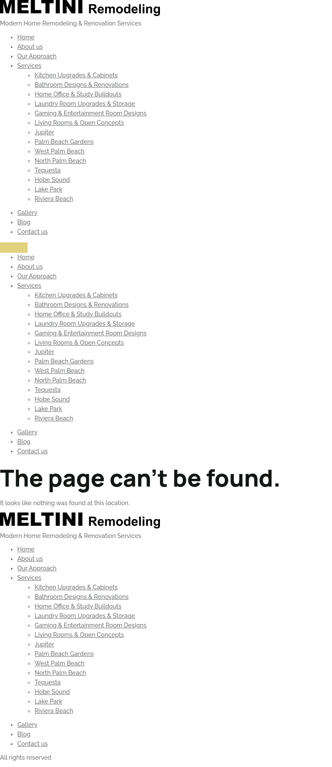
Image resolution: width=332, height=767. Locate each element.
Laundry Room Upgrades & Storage (85, 103)
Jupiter (44, 132)
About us (30, 46)
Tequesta (48, 170)
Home (26, 37)
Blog (24, 222)
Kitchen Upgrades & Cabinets (76, 75)
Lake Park (48, 189)
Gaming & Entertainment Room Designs (91, 113)
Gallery (27, 212)
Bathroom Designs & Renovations (82, 84)
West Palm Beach (60, 151)
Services (29, 65)
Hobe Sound (52, 179)
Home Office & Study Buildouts (78, 94)
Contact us (32, 231)
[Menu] (14, 247)
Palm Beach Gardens (64, 141)
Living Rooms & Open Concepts (79, 122)
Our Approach (37, 56)
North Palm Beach (60, 160)
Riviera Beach (54, 198)
